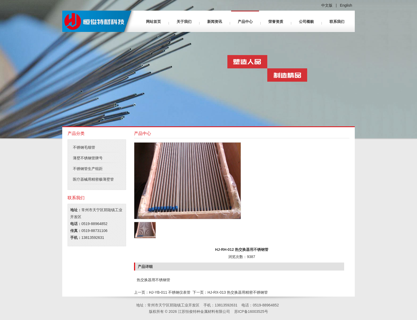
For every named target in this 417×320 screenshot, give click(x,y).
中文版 (326, 5)
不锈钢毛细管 (84, 147)
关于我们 (184, 21)
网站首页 (153, 21)
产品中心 (245, 21)
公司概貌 (306, 21)
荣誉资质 (275, 21)
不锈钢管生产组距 (88, 169)
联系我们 (337, 21)
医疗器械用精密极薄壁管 (93, 179)
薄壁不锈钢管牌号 (88, 158)
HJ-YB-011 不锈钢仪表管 (169, 292)
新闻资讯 (214, 21)
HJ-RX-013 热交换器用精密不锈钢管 (237, 292)
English (346, 5)
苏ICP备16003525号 (251, 311)
